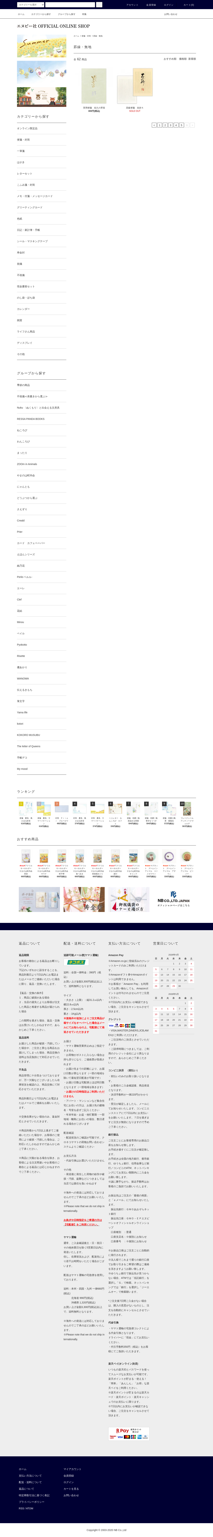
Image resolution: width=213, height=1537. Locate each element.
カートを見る (71, 1488)
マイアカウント (72, 1469)
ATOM (29, 1508)
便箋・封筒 (86, 36)
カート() (186, 5)
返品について (26, 1488)
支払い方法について (30, 1475)
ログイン (167, 5)
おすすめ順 (170, 58)
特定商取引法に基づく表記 (34, 1495)
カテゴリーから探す (39, 14)
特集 (82, 14)
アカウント (130, 5)
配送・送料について (30, 1482)
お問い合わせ (168, 14)
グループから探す (64, 14)
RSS (21, 1508)
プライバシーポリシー (31, 1501)
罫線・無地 (97, 36)
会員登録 (149, 5)
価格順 (183, 58)
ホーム (21, 14)
